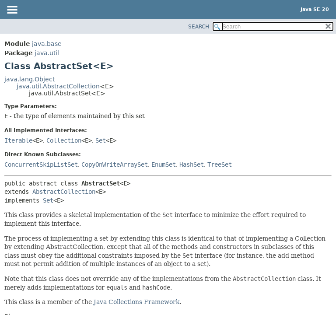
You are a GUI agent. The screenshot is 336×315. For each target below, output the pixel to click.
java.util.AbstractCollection (58, 86)
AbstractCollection (63, 191)
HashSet (191, 164)
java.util (47, 52)
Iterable (18, 140)
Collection (63, 140)
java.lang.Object (29, 79)
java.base (47, 43)
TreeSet (219, 164)
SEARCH (198, 27)
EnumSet (163, 164)
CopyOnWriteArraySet (114, 164)
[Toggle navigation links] (11, 10)
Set (100, 140)
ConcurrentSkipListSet (41, 164)
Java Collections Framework (136, 301)
